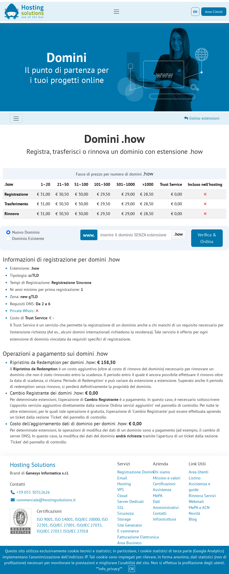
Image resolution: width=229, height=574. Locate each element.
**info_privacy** (109, 568)
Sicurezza (125, 513)
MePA (158, 495)
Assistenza (162, 489)
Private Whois (22, 310)
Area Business (129, 542)
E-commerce (128, 531)
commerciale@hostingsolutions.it (43, 499)
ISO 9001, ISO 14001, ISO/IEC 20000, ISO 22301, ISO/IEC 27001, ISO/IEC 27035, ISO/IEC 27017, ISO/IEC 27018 (72, 525)
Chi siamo (161, 471)
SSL (120, 507)
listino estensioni (201, 118)
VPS (120, 489)
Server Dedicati (130, 501)
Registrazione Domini (136, 471)
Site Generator (129, 525)
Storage (124, 519)
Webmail (196, 501)
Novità (194, 513)
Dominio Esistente (28, 238)
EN (195, 11)
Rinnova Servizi (202, 495)
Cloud (122, 495)
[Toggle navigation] (116, 11)
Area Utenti (198, 471)
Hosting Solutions (32, 464)
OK (131, 568)
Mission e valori (166, 478)
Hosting (124, 483)
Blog (193, 519)
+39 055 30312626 (30, 492)
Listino (195, 478)
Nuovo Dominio (26, 232)
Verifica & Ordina (207, 238)
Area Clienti (214, 11)
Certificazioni (164, 483)
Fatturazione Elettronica (138, 537)
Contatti (160, 513)
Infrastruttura (164, 519)
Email (122, 478)
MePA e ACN (199, 507)
